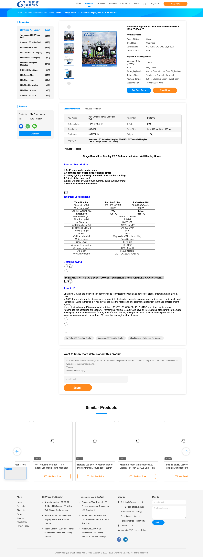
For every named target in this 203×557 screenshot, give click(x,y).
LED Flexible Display (35, 85)
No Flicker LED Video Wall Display (78, 338)
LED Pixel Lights (35, 80)
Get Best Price (139, 90)
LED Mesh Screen (35, 90)
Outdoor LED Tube (35, 95)
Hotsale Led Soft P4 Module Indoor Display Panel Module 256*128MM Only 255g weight (121, 467)
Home (19, 502)
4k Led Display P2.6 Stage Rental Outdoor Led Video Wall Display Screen (59, 533)
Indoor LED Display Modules (35, 64)
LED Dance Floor (35, 75)
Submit (77, 387)
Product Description (92, 109)
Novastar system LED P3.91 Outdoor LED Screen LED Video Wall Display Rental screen (58, 506)
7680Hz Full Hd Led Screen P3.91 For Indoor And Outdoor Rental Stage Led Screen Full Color (35, 467)
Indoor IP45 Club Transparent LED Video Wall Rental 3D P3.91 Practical (96, 519)
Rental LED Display (35, 47)
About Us (21, 510)
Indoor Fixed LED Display (35, 52)
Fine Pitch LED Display (35, 57)
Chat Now (175, 4)
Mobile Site (22, 522)
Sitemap (20, 518)
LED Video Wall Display (35, 30)
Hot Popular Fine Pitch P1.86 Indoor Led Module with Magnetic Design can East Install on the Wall (78, 467)
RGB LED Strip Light (35, 70)
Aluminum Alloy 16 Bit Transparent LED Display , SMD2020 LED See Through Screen (94, 533)
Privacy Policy (23, 526)
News (19, 514)
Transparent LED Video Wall (35, 36)
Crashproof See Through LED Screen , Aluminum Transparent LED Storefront (95, 506)
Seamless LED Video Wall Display (110, 338)
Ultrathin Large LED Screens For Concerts (145, 338)
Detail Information (72, 109)
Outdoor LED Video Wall (35, 42)
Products (21, 506)
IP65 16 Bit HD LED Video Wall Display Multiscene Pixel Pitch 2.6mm (58, 519)
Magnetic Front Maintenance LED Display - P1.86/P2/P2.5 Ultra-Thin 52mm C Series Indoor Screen (163, 467)
